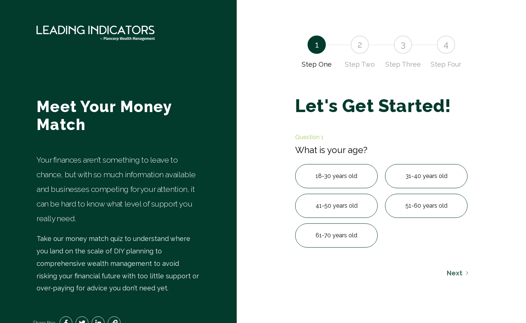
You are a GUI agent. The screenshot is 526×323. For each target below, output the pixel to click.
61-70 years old (336, 235)
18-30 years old (336, 175)
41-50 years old (337, 205)
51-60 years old (426, 205)
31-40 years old (426, 175)
